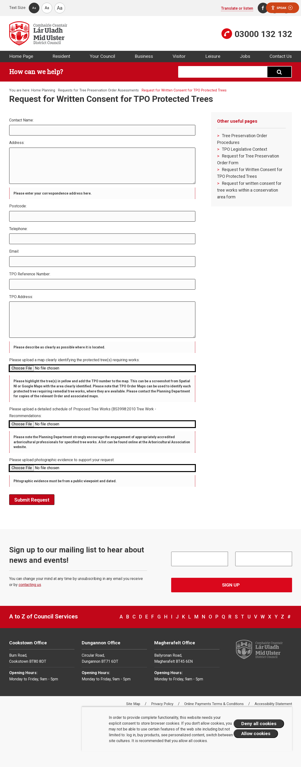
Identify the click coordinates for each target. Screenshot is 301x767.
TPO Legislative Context (244, 149)
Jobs (245, 56)
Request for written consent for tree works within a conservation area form (249, 190)
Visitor (179, 56)
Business (144, 56)
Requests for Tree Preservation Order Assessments (98, 90)
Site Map (133, 704)
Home (36, 90)
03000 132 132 (263, 34)
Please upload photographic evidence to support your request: (61, 460)
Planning (48, 90)
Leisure (212, 56)
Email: (14, 251)
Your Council (102, 56)
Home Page (21, 56)
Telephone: (18, 228)
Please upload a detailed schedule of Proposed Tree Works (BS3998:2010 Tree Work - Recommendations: (82, 412)
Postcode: (18, 206)
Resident (61, 56)
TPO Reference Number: (29, 274)
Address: (16, 142)
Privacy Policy (162, 704)
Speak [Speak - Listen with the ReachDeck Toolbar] (282, 8)
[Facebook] (263, 8)
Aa (34, 8)
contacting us (30, 584)
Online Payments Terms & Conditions (214, 704)
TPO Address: (21, 296)
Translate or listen (237, 8)
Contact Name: (21, 120)
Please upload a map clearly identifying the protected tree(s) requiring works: (74, 360)
